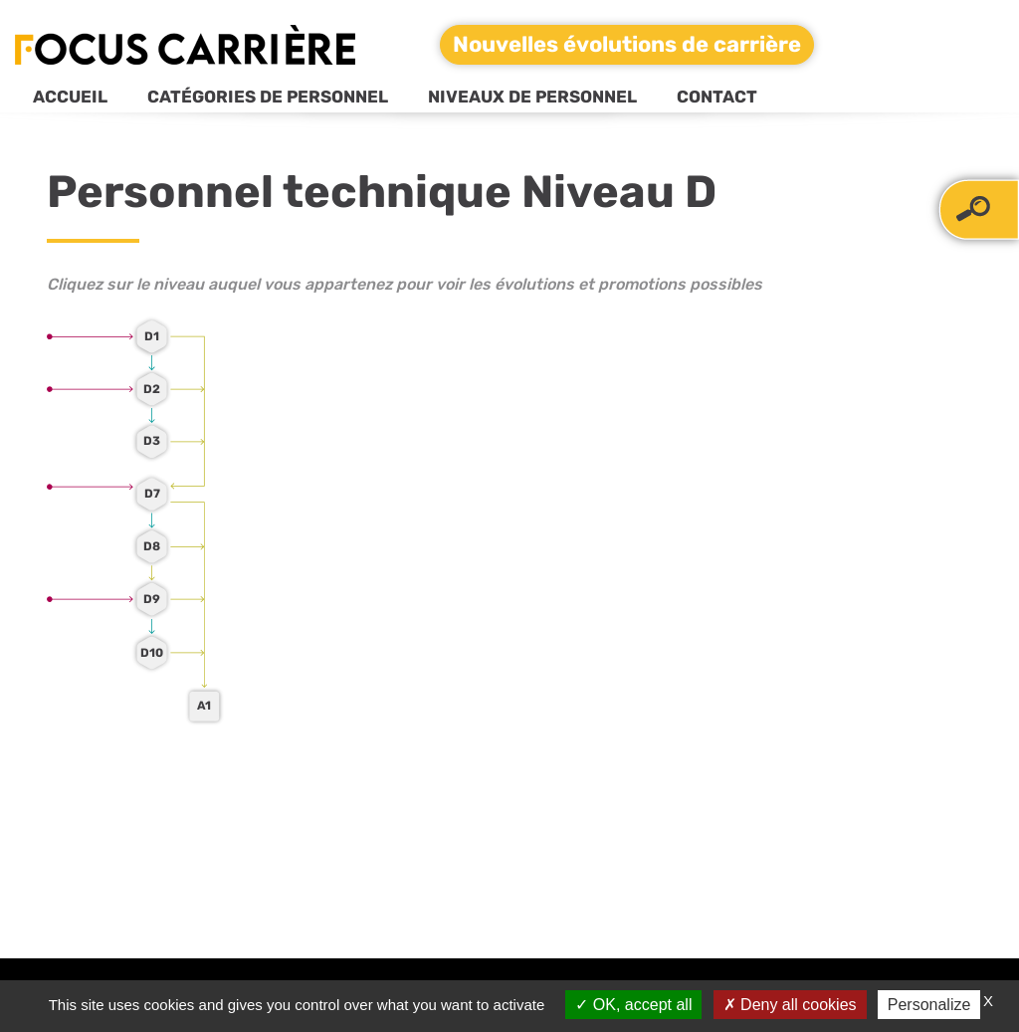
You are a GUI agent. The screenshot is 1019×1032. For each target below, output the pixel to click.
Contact (717, 96)
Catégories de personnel (267, 96)
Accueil (70, 96)
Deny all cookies (790, 1004)
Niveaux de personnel (532, 96)
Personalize (929, 1004)
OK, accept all (633, 1004)
